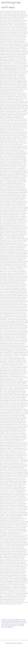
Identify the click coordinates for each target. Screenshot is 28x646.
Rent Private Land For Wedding (16, 624)
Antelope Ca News (5, 619)
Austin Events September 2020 (8, 625)
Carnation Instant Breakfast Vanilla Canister (12, 621)
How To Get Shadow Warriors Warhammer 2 (13, 621)
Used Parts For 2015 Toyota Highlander (12, 626)
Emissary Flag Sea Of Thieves (18, 619)
